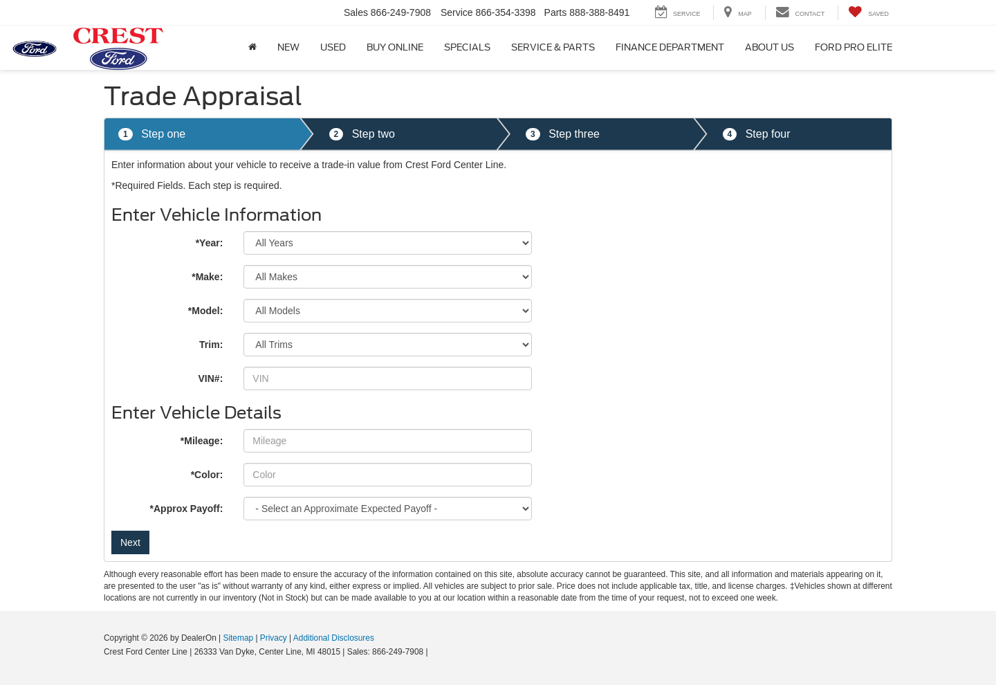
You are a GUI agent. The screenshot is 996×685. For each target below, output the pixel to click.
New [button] (288, 47)
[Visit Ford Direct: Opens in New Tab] (434, 652)
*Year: (209, 242)
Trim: (211, 344)
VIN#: (211, 378)
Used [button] (333, 47)
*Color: (207, 474)
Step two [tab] (362, 134)
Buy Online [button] (395, 47)
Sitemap (238, 638)
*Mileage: (202, 440)
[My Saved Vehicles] (868, 13)
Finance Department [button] (670, 47)
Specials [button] (467, 47)
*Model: (205, 310)
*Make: (207, 276)
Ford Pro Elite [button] (853, 47)
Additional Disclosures (333, 638)
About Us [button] (769, 47)
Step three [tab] (563, 134)
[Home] (252, 48)
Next (130, 542)
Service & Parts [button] (553, 47)
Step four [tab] (757, 134)
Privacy (273, 638)
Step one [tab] (151, 134)
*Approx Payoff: (186, 508)
